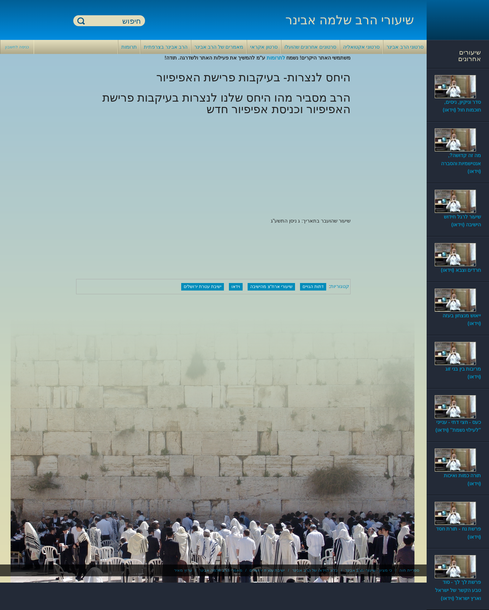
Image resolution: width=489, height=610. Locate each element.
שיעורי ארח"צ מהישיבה (271, 286)
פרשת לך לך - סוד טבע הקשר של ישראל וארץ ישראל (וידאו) (458, 590)
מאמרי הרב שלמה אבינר (220, 570)
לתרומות (276, 57)
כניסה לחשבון (17, 47)
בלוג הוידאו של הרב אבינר (315, 570)
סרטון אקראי (263, 47)
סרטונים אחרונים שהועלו (310, 47)
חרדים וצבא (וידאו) (461, 270)
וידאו (235, 286)
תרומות (129, 47)
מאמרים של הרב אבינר (218, 47)
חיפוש (81, 20)
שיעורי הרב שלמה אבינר (349, 20)
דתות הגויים (313, 286)
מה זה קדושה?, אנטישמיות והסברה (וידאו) (461, 163)
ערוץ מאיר (183, 570)
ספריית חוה (409, 570)
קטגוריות (339, 286)
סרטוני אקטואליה (361, 47)
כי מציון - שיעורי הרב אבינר (368, 570)
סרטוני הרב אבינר (405, 47)
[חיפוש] (113, 21)
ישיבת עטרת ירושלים (202, 286)
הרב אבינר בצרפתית (165, 47)
